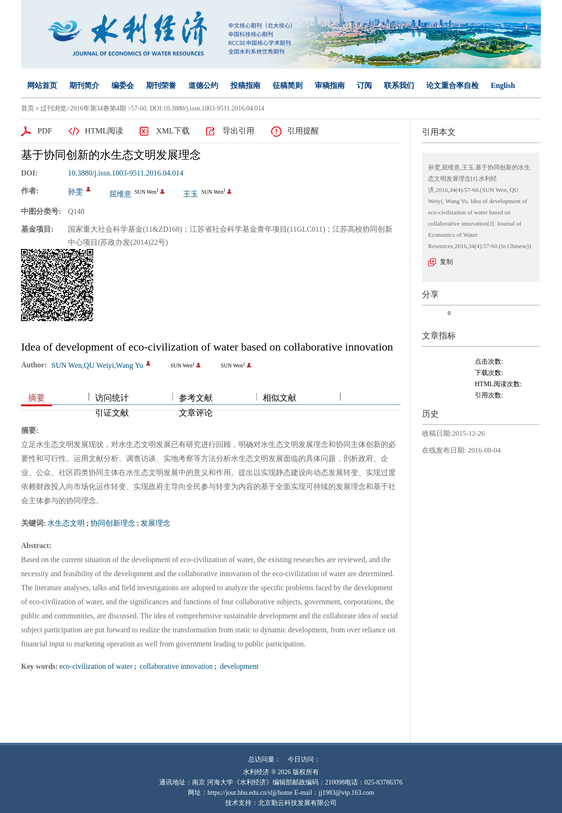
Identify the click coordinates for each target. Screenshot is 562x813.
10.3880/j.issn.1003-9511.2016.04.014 (126, 173)
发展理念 (155, 523)
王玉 (190, 194)
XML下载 (173, 130)
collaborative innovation (175, 666)
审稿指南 (330, 85)
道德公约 (203, 85)
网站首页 (42, 85)
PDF (44, 130)
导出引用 (238, 130)
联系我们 (399, 85)
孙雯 (75, 192)
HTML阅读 (104, 130)
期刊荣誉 (161, 85)
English (503, 85)
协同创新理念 (112, 523)
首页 (27, 108)
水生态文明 (66, 523)
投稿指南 (245, 85)
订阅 (364, 85)
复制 (446, 261)
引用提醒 (303, 130)
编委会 (122, 85)
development (238, 666)
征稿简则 (288, 85)
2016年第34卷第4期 (98, 108)
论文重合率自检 (452, 85)
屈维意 (120, 194)
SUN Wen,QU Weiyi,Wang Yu (97, 365)
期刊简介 (84, 85)
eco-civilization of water (96, 666)
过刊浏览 (53, 108)
